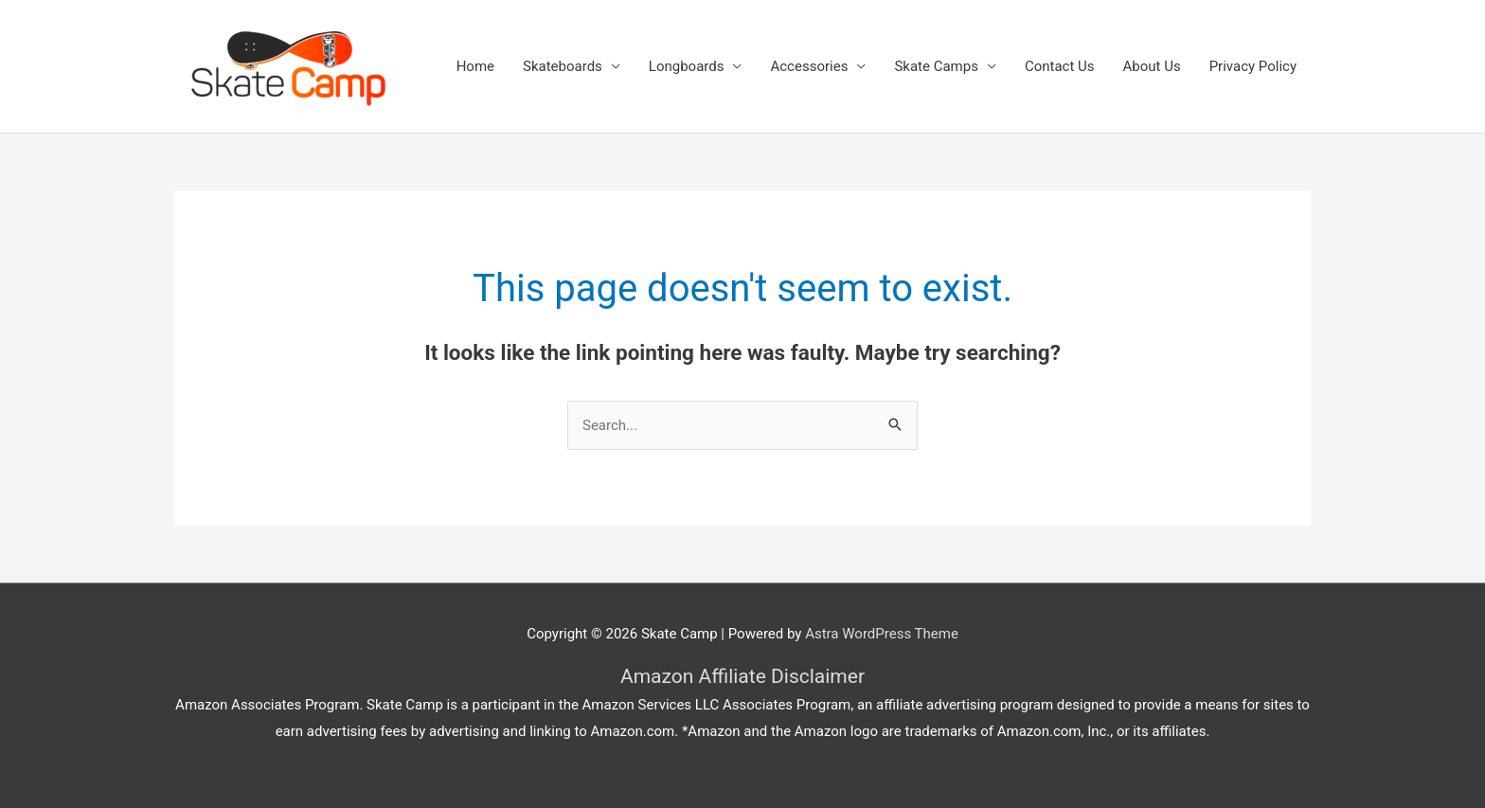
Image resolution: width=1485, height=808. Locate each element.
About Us (1152, 66)
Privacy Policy (1253, 66)
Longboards (687, 66)
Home (475, 66)
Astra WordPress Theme (881, 633)
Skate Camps (936, 66)
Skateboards (562, 66)
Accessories (809, 66)
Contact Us (1060, 66)
